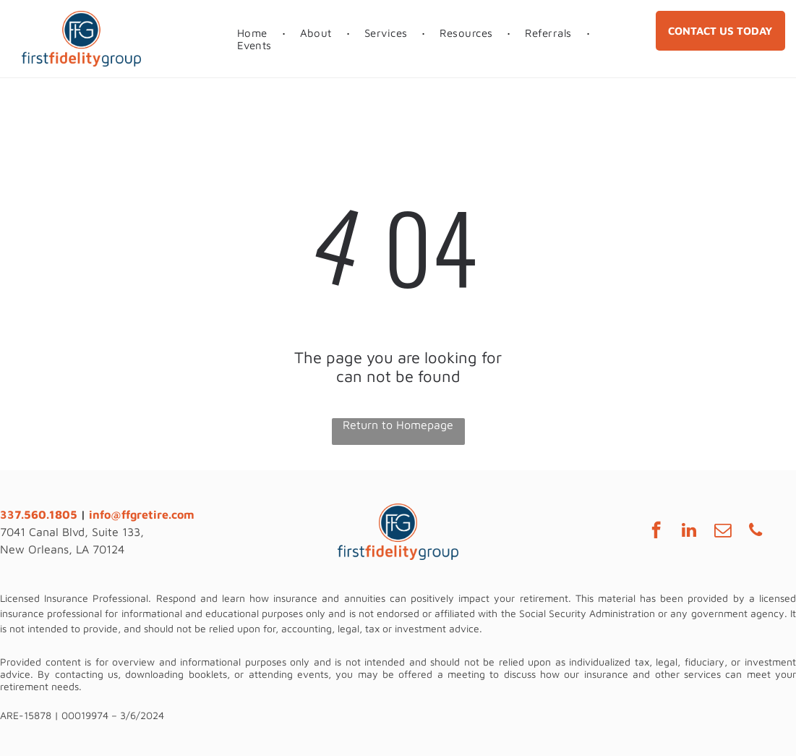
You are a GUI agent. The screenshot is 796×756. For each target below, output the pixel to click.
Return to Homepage (398, 424)
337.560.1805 (38, 514)
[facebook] (656, 531)
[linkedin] (689, 531)
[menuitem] (254, 33)
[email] (722, 531)
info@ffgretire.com (141, 514)
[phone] (756, 531)
